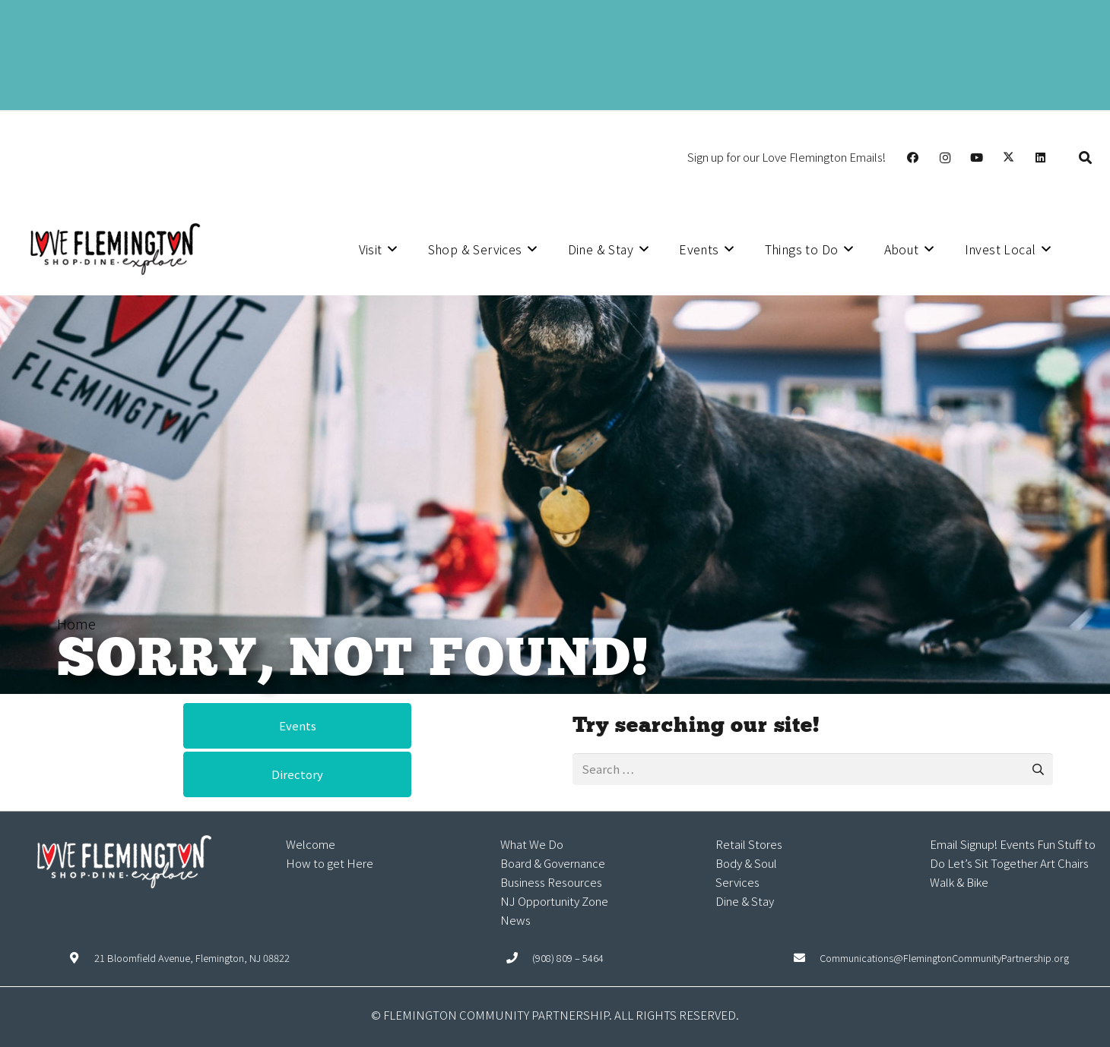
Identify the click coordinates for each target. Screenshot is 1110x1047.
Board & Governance (552, 863)
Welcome (310, 844)
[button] (1085, 158)
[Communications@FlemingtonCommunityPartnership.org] (807, 957)
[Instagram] (945, 158)
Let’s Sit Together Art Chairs (1018, 863)
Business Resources (551, 882)
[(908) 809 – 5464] (519, 957)
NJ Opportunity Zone (554, 901)
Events (1017, 844)
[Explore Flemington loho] (114, 249)
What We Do (531, 844)
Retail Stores (748, 844)
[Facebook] (913, 158)
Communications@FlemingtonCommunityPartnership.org (944, 958)
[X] (1008, 158)
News (515, 920)
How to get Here (329, 863)
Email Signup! (963, 844)
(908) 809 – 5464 (568, 958)
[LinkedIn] (1040, 158)
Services (737, 882)
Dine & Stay (744, 901)
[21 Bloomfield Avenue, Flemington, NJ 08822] (81, 957)
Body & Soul (746, 863)
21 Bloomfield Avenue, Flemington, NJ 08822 (192, 958)
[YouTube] (977, 158)
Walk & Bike (959, 882)
